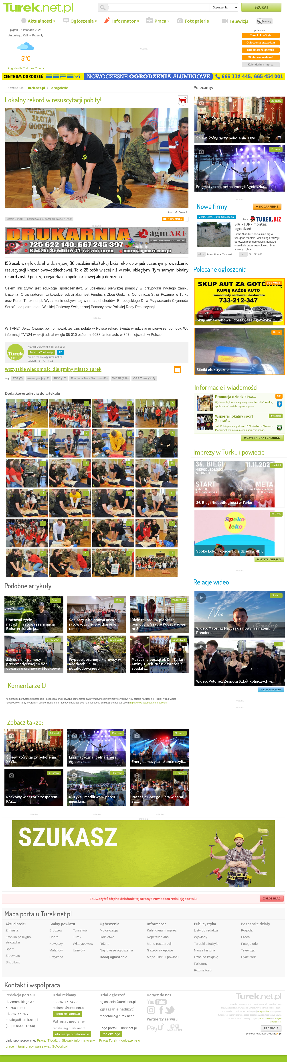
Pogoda (247, 930)
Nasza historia (204, 950)
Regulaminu (263, 1011)
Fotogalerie (197, 21)
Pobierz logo (110, 1034)
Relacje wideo (211, 581)
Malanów (56, 950)
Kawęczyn (57, 943)
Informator (124, 21)
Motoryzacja (109, 930)
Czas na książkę (206, 957)
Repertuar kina (158, 937)
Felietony (201, 963)
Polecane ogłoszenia (220, 269)
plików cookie (264, 1018)
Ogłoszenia (82, 21)
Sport (10, 949)
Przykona (56, 957)
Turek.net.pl (35, 87)
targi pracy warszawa (33, 1046)
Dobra (54, 937)
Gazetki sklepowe (160, 950)
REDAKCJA (271, 1028)
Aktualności (40, 21)
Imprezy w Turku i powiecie (229, 452)
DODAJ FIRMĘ (268, 206)
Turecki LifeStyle (206, 943)
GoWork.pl (60, 1046)
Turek (77, 937)
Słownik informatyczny (78, 1040)
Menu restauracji (159, 943)
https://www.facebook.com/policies (148, 702)
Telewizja (239, 21)
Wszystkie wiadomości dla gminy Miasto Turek (53, 369)
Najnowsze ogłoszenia (116, 950)
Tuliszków (80, 930)
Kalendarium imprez (161, 930)
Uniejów (79, 950)
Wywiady (200, 937)
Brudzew (55, 930)
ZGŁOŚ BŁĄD (272, 898)
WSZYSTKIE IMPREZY (269, 559)
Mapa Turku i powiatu (163, 957)
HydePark (248, 957)
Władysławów (83, 943)
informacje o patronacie (72, 1034)
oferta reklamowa (67, 1014)
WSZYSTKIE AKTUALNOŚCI (262, 438)
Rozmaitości (203, 970)
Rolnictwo (107, 937)
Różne (104, 943)
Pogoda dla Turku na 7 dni (26, 68)
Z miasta (12, 930)
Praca (160, 21)
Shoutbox (13, 962)
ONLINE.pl (274, 1033)
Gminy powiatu (62, 923)
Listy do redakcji (206, 930)
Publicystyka (205, 923)
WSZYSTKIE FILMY (271, 689)
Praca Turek (108, 1040)
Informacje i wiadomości (226, 387)
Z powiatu (13, 955)
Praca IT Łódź (47, 1040)
